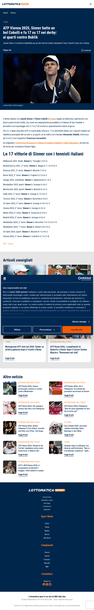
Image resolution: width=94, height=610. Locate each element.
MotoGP (47, 563)
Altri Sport (47, 538)
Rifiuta (17, 330)
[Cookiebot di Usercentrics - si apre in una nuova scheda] (80, 278)
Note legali (47, 503)
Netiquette (47, 509)
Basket (47, 531)
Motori (47, 534)
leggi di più (9, 358)
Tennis (13, 13)
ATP (4, 244)
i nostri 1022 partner (18, 292)
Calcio (47, 523)
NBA (47, 567)
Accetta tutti (76, 330)
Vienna (53, 118)
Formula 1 (47, 559)
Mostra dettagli (79, 322)
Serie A (47, 552)
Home (5, 13)
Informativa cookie (47, 500)
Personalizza (47, 330)
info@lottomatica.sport (65, 599)
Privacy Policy (47, 497)
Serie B (47, 556)
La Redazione (47, 506)
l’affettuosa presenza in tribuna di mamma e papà (47, 142)
